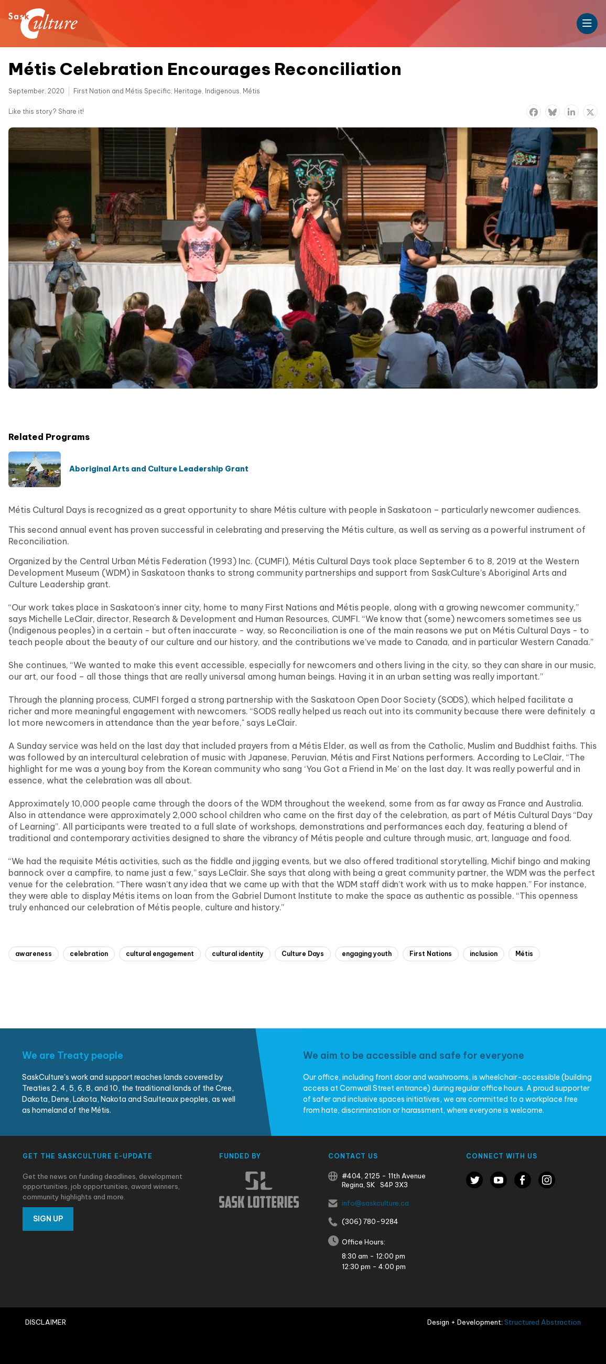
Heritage (188, 91)
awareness (33, 954)
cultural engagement (160, 954)
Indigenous (222, 91)
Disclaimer (45, 1322)
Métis (251, 91)
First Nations (430, 954)
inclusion (483, 954)
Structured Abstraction (542, 1322)
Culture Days (303, 954)
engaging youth (367, 954)
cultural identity (238, 954)
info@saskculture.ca (375, 1203)
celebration (89, 954)
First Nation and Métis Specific (122, 91)
